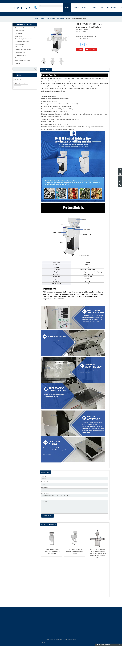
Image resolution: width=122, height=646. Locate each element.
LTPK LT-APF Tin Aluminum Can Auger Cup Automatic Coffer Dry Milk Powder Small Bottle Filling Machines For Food (97, 560)
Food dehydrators (20, 63)
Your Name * (44, 481)
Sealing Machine (19, 50)
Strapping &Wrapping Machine (23, 55)
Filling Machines (50, 23)
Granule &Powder (60, 23)
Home (36, 23)
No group (17, 69)
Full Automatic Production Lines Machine (26, 33)
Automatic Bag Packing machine (23, 44)
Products (42, 23)
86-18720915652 (18, 1)
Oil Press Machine (20, 58)
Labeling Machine (20, 39)
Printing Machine (19, 52)
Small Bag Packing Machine (22, 66)
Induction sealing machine (22, 47)
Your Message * (45, 505)
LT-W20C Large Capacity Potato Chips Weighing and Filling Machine (52, 558)
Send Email (90, 55)
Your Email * (44, 487)
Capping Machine (19, 41)
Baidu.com (17, 92)
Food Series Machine (20, 60)
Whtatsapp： (44, 493)
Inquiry (80, 55)
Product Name (45, 499)
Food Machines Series (20, 88)
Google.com (17, 85)
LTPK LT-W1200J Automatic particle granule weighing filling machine (74, 558)
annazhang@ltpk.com (31, 1)
